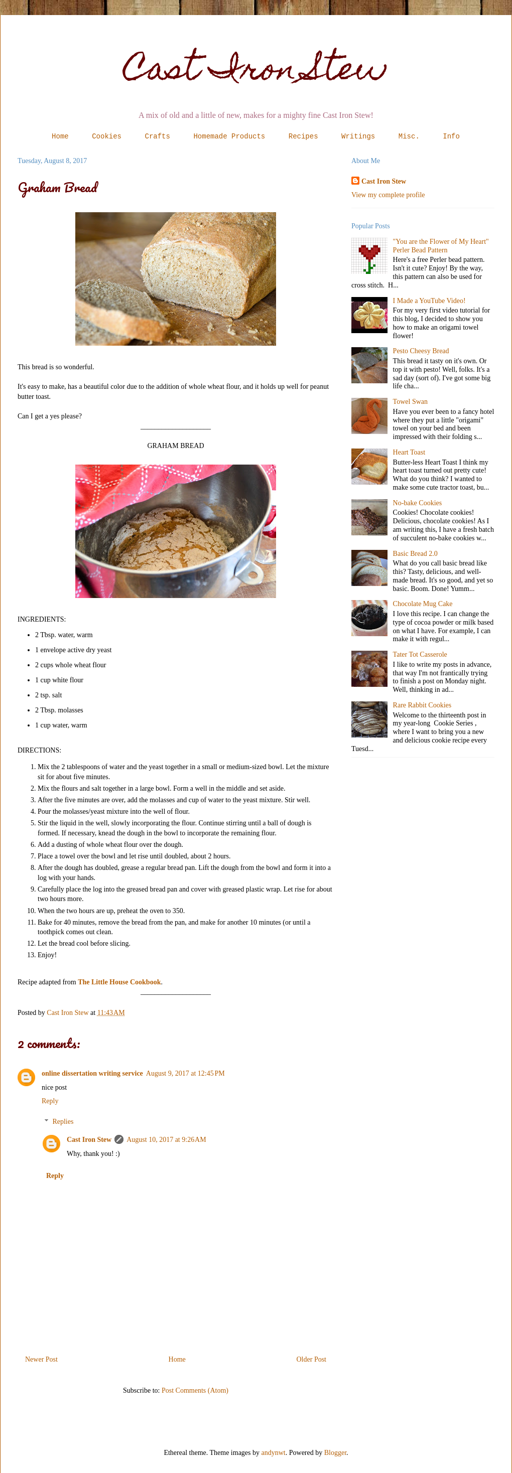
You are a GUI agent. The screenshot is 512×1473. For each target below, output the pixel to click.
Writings (358, 136)
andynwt (274, 1452)
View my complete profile (388, 195)
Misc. (409, 136)
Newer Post (41, 1359)
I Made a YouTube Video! (429, 301)
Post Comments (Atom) (195, 1390)
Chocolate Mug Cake (423, 604)
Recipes (303, 136)
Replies (62, 1121)
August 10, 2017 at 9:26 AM (166, 1139)
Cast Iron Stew (256, 72)
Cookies (106, 136)
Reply (50, 1101)
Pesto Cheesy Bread (421, 351)
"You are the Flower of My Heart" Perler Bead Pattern (441, 246)
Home (60, 136)
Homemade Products (229, 136)
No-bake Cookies (417, 503)
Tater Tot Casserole (420, 654)
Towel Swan (410, 401)
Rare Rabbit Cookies (422, 705)
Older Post (312, 1359)
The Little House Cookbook (119, 982)
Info (451, 136)
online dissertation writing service (92, 1073)
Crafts (157, 136)
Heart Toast (409, 452)
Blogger (335, 1452)
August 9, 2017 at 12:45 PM (185, 1073)
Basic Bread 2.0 (415, 553)
